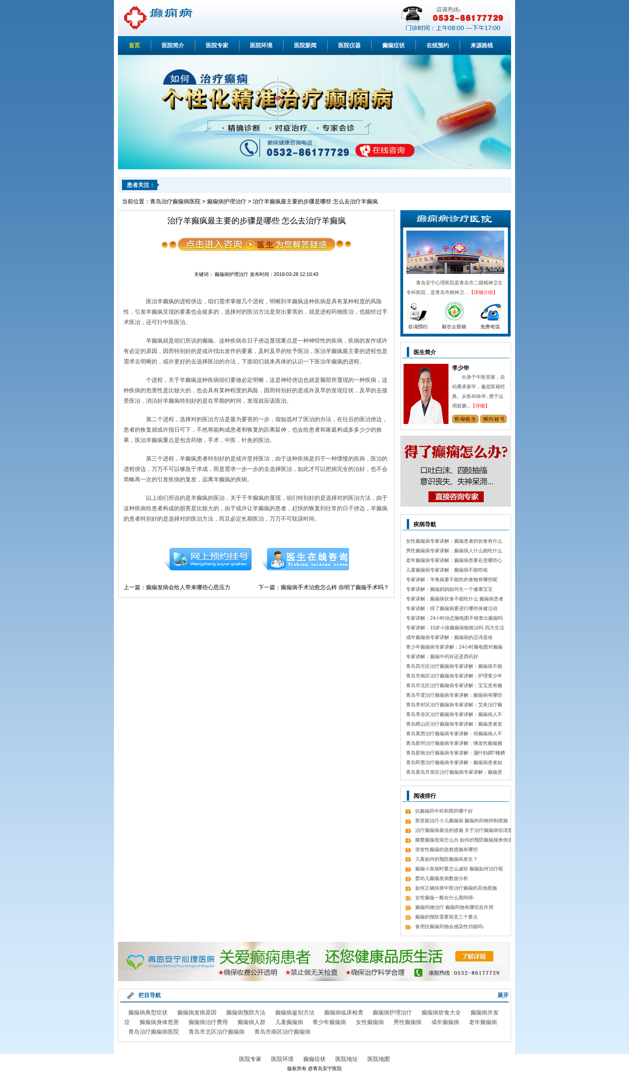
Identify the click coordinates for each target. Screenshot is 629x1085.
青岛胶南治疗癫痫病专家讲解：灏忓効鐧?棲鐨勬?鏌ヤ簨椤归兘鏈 (455, 754)
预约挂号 (207, 559)
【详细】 (480, 406)
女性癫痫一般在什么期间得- (445, 897)
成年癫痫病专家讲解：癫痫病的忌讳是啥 (449, 637)
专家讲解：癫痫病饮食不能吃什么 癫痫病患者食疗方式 (454, 600)
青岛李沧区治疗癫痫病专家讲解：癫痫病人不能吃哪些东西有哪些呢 (454, 715)
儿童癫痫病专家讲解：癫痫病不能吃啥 (447, 570)
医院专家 (217, 45)
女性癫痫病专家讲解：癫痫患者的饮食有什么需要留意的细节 (454, 542)
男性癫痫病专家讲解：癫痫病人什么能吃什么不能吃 (454, 552)
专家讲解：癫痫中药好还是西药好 (442, 656)
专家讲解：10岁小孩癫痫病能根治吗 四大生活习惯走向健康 (455, 629)
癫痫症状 (393, 45)
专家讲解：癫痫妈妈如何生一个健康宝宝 (449, 589)
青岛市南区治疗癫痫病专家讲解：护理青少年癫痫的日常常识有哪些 (454, 677)
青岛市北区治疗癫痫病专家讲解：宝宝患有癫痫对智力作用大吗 (454, 686)
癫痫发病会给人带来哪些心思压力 (188, 587)
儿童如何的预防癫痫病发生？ (446, 859)
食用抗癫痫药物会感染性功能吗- (449, 926)
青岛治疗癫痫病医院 (175, 201)
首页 (134, 45)
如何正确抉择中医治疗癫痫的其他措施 (456, 888)
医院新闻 (305, 45)
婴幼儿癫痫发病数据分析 (441, 878)
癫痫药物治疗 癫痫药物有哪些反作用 (454, 907)
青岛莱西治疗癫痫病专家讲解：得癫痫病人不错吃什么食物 (454, 734)
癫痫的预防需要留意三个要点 (446, 917)
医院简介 (173, 45)
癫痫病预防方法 (246, 1012)
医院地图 (378, 1059)
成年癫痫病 (445, 1022)
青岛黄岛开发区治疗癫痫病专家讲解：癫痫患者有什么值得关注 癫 (454, 773)
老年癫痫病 (483, 1022)
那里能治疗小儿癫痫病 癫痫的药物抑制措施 (461, 820)
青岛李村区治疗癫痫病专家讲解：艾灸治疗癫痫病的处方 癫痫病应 (454, 706)
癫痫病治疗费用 (208, 1022)
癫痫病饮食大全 (441, 1012)
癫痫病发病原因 (197, 1012)
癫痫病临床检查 (343, 1012)
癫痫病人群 (251, 1022)
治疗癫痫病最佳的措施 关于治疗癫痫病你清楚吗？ (464, 831)
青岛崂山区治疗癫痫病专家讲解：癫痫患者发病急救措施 (454, 725)
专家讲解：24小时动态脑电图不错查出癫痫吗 (454, 618)
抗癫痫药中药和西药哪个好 (444, 811)
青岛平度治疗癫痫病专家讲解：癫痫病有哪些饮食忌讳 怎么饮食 (454, 696)
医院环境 (261, 45)
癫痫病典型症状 (148, 1012)
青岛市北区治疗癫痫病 (217, 1031)
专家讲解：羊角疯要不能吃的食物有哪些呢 (451, 579)
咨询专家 (465, 419)
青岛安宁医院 (327, 1068)
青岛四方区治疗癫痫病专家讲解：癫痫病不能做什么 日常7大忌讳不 (454, 667)
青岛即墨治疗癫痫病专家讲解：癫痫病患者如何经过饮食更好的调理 (454, 763)
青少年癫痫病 (329, 1022)
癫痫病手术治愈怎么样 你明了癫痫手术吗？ (335, 587)
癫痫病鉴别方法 (294, 1012)
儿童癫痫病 (289, 1022)
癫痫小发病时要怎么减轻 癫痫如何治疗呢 (459, 869)
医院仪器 (349, 45)
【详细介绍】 (483, 292)
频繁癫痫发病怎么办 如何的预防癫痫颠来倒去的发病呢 (464, 841)
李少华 (460, 368)
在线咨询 (305, 559)
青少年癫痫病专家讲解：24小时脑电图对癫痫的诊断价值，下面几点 (454, 648)
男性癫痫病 (408, 1022)
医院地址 (346, 1059)
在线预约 (437, 45)
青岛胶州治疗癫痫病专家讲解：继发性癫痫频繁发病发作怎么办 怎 (454, 744)
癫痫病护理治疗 (226, 201)
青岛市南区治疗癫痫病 (282, 1031)
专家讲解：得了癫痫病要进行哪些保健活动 (451, 608)
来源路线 (482, 45)
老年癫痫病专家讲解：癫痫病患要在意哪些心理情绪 (454, 561)
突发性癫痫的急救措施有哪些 (446, 849)
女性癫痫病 (370, 1022)
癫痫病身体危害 (159, 1022)
